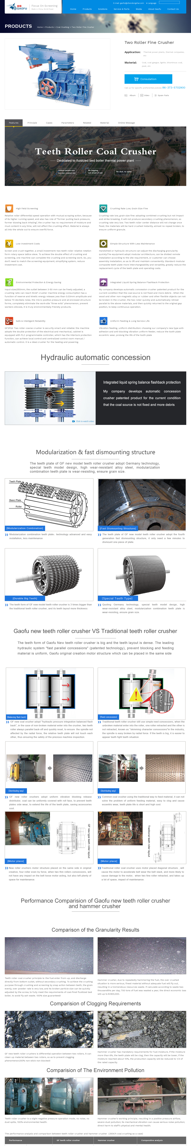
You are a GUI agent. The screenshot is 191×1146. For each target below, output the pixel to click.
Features (13, 122)
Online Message (126, 122)
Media (139, 9)
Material (104, 122)
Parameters (67, 122)
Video (146, 95)
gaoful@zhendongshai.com (132, 3)
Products (87, 9)
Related (87, 122)
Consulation (148, 79)
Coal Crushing (62, 27)
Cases (49, 122)
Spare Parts (163, 95)
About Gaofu (154, 9)
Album (133, 95)
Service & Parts (121, 9)
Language (152, 3)
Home (73, 9)
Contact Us (173, 9)
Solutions (102, 9)
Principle (32, 122)
